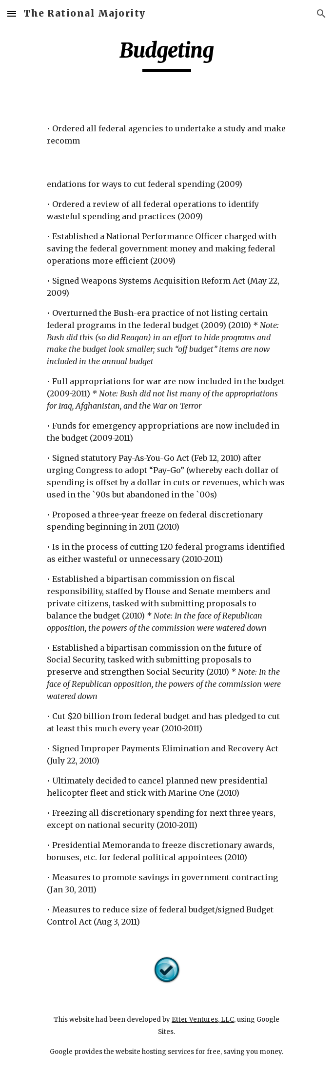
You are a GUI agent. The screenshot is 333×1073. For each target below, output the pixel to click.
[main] (166, 55)
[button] (11, 13)
